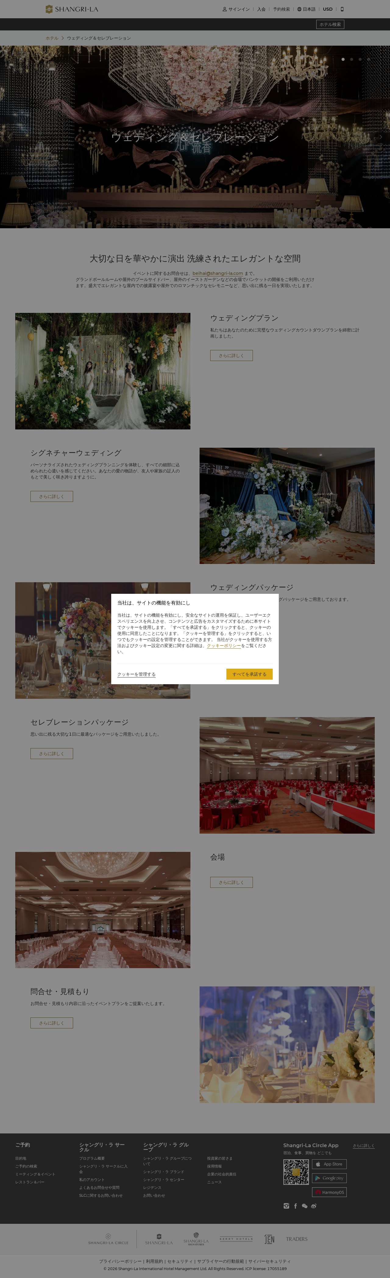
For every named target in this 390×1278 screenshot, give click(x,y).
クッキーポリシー (224, 645)
